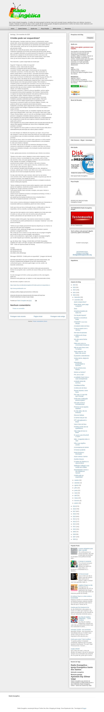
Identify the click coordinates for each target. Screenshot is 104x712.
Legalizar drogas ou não (85, 585)
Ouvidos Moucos (79, 459)
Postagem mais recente (18, 316)
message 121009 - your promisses (81, 629)
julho (75, 488)
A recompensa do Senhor (81, 447)
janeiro (76, 503)
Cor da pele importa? (80, 315)
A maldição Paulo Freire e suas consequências (81, 377)
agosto (76, 485)
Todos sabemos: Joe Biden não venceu (80, 352)
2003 (74, 539)
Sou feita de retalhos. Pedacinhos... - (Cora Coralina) (85, 618)
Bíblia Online (57, 28)
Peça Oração (45, 28)
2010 (74, 529)
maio (75, 493)
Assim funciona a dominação (79, 453)
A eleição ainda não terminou (79, 382)
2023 (74, 287)
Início (12, 28)
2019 (74, 506)
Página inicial (38, 316)
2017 (74, 511)
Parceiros (68, 28)
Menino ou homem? (80, 372)
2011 (74, 526)
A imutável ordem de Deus (81, 326)
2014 (74, 519)
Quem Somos (22, 28)
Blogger (84, 708)
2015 (74, 516)
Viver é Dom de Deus (80, 424)
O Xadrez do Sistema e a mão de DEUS (81, 462)
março (76, 498)
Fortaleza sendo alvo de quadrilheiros (81, 427)
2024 (74, 285)
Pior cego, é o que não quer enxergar (80, 395)
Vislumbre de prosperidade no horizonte (79, 364)
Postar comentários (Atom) (40, 321)
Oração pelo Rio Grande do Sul (80, 607)
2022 (74, 290)
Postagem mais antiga (58, 316)
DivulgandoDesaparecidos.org (82, 255)
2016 (74, 514)
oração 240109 (75, 649)
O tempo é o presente (85, 561)
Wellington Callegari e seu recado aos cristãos (81, 466)
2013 (74, 521)
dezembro (77, 297)
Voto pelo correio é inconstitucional (79, 403)
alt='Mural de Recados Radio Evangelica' (82, 118)
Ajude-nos (34, 28)
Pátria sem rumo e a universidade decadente (81, 344)
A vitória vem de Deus (80, 388)
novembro (77, 299)
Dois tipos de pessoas (80, 332)
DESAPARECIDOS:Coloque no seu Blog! (82, 252)
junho (76, 490)
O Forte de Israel (83, 574)
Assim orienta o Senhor (81, 456)
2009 (74, 531)
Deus (75, 308)
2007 (74, 537)
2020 (74, 295)
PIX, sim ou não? (79, 374)
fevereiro (77, 500)
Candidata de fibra (79, 385)
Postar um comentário (18, 308)
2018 (74, 509)
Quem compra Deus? (80, 302)
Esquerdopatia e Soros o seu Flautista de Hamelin (81, 471)
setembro (77, 483)
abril (75, 495)
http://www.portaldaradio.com (18, 288)
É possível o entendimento (81, 355)
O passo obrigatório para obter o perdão (86, 549)
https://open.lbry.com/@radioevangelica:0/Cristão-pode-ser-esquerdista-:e (30, 285)
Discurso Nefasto (79, 415)
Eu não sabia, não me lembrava (80, 411)
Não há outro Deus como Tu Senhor (81, 348)
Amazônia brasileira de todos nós (80, 311)
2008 (74, 534)
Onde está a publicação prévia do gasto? (81, 399)
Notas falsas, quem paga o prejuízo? (81, 305)
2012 (74, 524)
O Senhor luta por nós (80, 417)
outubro (76, 480)
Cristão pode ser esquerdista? (79, 476)
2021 (74, 292)
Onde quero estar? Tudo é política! (81, 639)
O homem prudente (79, 450)
